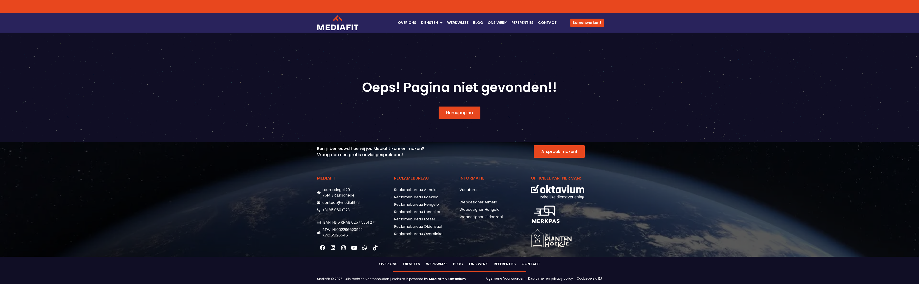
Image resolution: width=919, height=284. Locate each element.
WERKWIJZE (457, 22)
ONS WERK (497, 22)
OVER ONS (407, 22)
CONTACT (547, 22)
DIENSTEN (431, 23)
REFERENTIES (522, 22)
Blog (478, 22)
